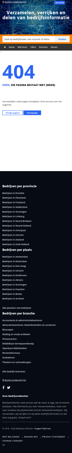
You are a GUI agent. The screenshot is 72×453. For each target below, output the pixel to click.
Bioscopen (7, 329)
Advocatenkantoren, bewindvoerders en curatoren (29, 324)
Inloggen (59, 3)
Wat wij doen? (11, 436)
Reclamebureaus (11, 352)
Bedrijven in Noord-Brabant (16, 221)
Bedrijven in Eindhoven (14, 275)
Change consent (12, 440)
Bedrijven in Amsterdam (15, 256)
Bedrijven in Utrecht (13, 234)
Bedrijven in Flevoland (14, 197)
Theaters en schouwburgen (16, 362)
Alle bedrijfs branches (13, 371)
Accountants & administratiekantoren (22, 320)
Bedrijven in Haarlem (13, 289)
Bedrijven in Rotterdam (14, 261)
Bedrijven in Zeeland (13, 239)
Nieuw (12, 47)
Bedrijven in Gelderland (14, 207)
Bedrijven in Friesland (13, 202)
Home (31, 25)
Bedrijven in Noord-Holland (16, 225)
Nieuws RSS (31, 436)
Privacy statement (53, 436)
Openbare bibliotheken (14, 348)
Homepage (32, 113)
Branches (43, 47)
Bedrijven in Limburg (13, 216)
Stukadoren (8, 357)
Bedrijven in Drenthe (13, 193)
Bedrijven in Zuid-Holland (15, 244)
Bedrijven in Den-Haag (14, 266)
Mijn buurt (22, 47)
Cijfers (33, 47)
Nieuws (54, 47)
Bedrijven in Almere (12, 279)
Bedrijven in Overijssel (14, 230)
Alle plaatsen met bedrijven (16, 307)
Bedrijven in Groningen (14, 211)
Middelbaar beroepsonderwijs (18, 343)
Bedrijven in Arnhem (13, 298)
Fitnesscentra (9, 338)
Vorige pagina (13, 113)
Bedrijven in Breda (12, 293)
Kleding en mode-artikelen (16, 334)
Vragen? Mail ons (42, 428)
